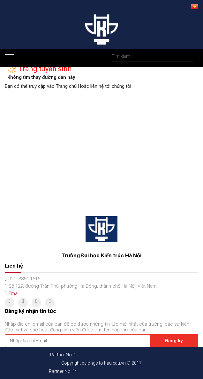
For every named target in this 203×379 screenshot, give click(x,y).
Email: (14, 293)
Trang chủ (66, 86)
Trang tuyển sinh (44, 68)
